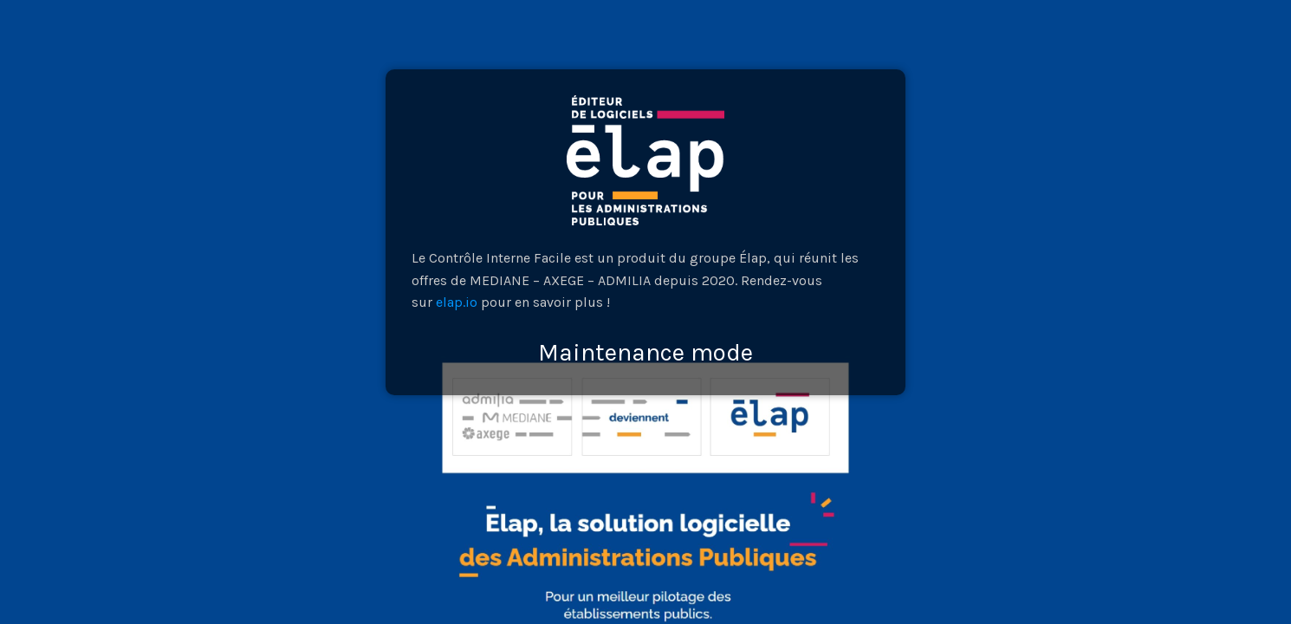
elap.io (456, 302)
